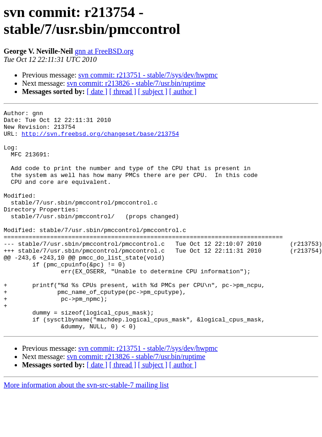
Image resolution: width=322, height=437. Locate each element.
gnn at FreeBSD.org (104, 51)
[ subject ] (152, 91)
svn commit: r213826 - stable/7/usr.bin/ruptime (136, 83)
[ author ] (183, 91)
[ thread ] (122, 91)
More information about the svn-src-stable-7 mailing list (86, 429)
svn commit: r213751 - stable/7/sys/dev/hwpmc (148, 75)
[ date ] (97, 91)
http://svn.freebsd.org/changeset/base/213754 (100, 139)
